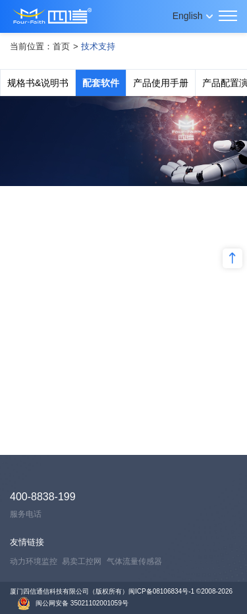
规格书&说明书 (38, 83)
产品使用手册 (160, 83)
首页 (61, 46)
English (188, 16)
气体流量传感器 (134, 561)
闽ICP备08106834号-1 (161, 591)
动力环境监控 (33, 561)
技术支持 (98, 46)
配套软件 (100, 83)
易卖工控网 (81, 561)
